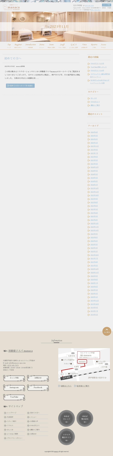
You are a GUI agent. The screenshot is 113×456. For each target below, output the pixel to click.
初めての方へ (12, 58)
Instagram (14, 387)
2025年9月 (94, 150)
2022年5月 (94, 244)
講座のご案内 (95, 105)
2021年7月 (94, 258)
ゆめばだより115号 (97, 63)
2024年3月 (94, 178)
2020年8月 (94, 279)
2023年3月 (94, 216)
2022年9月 (94, 234)
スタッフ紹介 (11, 421)
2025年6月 (94, 157)
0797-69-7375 (13, 365)
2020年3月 (94, 293)
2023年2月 (94, 220)
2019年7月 (94, 311)
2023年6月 (94, 206)
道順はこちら (66, 386)
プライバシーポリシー (15, 438)
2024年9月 (94, 171)
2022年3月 (94, 248)
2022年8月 (94, 237)
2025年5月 (94, 160)
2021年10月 (95, 255)
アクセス (10, 425)
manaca (56, 451)
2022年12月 (95, 223)
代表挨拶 (10, 417)
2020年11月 (95, 272)
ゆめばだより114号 (97, 70)
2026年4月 (94, 132)
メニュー (33, 417)
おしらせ (94, 98)
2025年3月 (94, 164)
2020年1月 (94, 297)
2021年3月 (94, 265)
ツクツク (66, 436)
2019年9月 (94, 307)
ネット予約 (14, 378)
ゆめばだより (95, 102)
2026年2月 (94, 139)
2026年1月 (94, 143)
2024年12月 (95, 167)
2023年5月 (94, 209)
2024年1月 (94, 185)
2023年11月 (95, 192)
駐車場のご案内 (83, 386)
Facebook (38, 387)
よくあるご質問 (12, 434)
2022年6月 (94, 241)
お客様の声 (34, 421)
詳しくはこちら (95, 10)
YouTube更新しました (99, 67)
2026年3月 (94, 135)
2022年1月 (94, 251)
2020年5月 (94, 290)
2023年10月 (95, 195)
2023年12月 (95, 188)
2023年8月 (94, 202)
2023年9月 (94, 199)
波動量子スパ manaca (20, 351)
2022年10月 (95, 230)
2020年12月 (95, 269)
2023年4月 (94, 213)
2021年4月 (94, 262)
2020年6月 (94, 286)
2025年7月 (94, 153)
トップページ (11, 413)
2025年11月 (95, 146)
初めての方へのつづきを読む (21, 86)
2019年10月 (95, 304)
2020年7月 (94, 283)
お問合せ (37, 378)
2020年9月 (94, 276)
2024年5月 (94, 174)
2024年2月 (94, 181)
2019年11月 (95, 300)
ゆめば (66, 418)
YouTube (14, 397)
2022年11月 (95, 227)
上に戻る (107, 330)
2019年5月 (94, 314)
